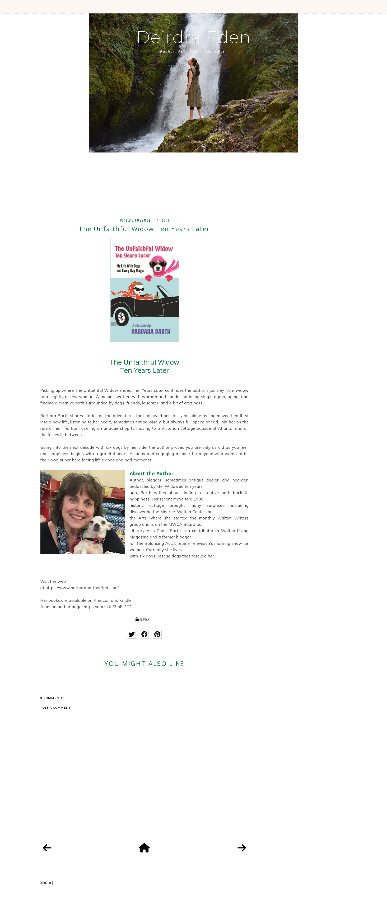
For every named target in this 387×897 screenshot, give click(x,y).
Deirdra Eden (193, 37)
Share (45, 882)
